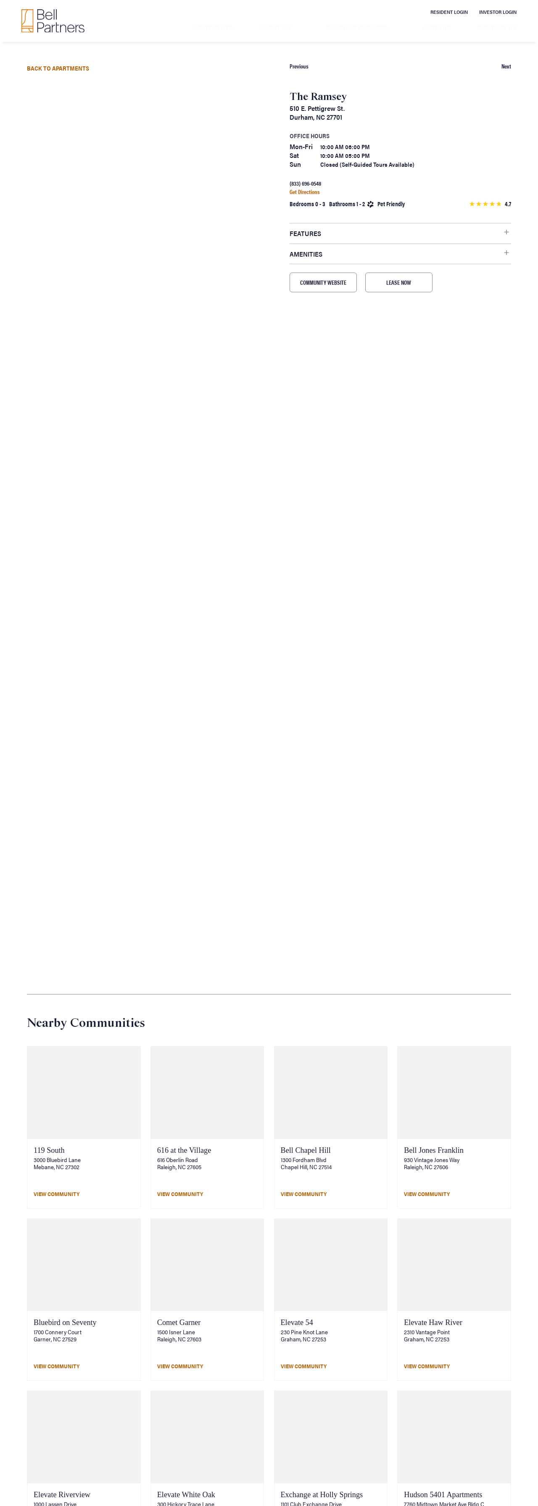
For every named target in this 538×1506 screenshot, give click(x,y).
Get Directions (305, 192)
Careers (436, 27)
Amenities (306, 254)
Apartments (212, 27)
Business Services (357, 27)
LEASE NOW (398, 282)
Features (305, 233)
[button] (116, 334)
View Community (56, 1194)
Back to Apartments (58, 68)
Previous (299, 66)
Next (506, 66)
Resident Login (449, 12)
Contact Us (497, 27)
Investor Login (498, 12)
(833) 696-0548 (305, 183)
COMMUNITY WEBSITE (323, 282)
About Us (275, 27)
